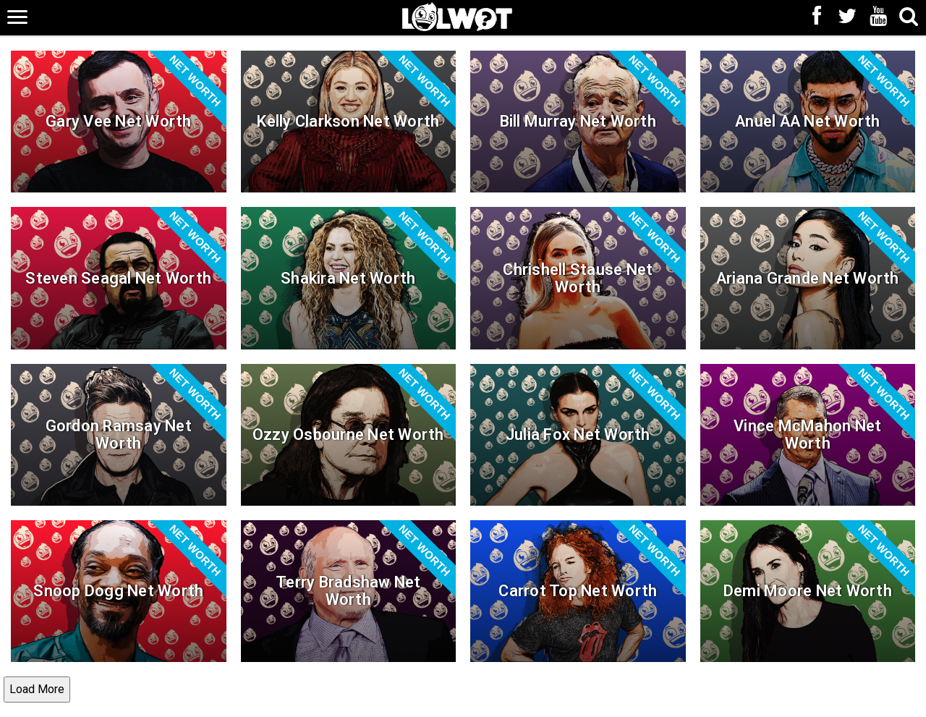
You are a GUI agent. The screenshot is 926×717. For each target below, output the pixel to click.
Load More (36, 689)
